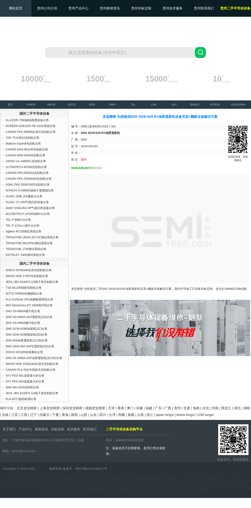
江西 (24, 415)
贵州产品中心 (78, 8)
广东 (158, 408)
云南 (140, 415)
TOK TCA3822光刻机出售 (22, 137)
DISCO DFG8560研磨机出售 (24, 352)
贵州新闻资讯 (110, 8)
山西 (84, 415)
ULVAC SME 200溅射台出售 (24, 196)
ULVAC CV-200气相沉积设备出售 (27, 202)
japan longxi (165, 415)
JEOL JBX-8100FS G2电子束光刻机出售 (32, 393)
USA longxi (205, 415)
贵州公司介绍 (47, 8)
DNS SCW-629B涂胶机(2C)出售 (26, 328)
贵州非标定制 (141, 8)
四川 (102, 415)
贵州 (177, 408)
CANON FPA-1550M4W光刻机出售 (28, 178)
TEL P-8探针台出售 (18, 219)
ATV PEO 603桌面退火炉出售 (25, 381)
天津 (111, 408)
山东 (93, 415)
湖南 (246, 408)
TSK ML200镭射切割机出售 (24, 287)
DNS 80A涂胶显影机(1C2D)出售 (27, 340)
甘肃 (186, 408)
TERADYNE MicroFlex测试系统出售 (29, 243)
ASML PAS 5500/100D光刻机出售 (28, 184)
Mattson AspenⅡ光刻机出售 (23, 143)
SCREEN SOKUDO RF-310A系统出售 (31, 126)
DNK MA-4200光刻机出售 (22, 387)
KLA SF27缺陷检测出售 (21, 399)
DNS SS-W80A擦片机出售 (23, 323)
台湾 (112, 415)
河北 (205, 408)
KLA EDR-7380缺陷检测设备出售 (27, 120)
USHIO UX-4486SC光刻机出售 (26, 161)
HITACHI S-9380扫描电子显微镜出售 (30, 190)
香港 (120, 408)
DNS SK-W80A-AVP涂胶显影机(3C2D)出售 (34, 358)
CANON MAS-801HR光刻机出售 (27, 149)
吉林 (5, 415)
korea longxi (186, 415)
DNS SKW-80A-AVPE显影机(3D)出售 (30, 346)
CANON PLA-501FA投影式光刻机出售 (30, 369)
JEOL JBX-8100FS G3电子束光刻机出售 (32, 282)
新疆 (131, 415)
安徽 (139, 408)
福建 (149, 408)
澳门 (130, 408)
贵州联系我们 (204, 8)
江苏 (14, 415)
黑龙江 (226, 408)
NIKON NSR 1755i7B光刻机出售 (27, 276)
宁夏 (55, 415)
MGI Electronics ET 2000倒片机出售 (29, 305)
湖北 (237, 408)
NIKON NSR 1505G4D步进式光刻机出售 (32, 364)
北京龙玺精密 (27, 408)
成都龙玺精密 (95, 408)
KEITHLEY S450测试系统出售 (25, 255)
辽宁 (33, 415)
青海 (65, 415)
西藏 (121, 415)
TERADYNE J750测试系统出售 (26, 249)
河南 (215, 408)
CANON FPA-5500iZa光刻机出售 (27, 172)
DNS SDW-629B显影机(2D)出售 (26, 334)
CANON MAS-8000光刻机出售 (26, 155)
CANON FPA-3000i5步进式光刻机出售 (31, 131)
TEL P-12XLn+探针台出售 (23, 225)
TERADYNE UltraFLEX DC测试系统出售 (32, 237)
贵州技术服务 (173, 8)
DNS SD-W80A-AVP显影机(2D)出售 (29, 317)
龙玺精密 (42, 468)
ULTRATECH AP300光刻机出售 (26, 167)
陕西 (74, 415)
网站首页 (15, 8)
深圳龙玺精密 (72, 408)
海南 (196, 408)
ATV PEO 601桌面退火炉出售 (25, 375)
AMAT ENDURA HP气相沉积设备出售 (30, 208)
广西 (167, 408)
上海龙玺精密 (50, 408)
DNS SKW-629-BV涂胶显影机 (120, 288)
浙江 (149, 415)
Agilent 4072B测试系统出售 (23, 231)
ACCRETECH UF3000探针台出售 (28, 214)
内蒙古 (45, 415)
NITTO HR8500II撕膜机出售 (24, 293)
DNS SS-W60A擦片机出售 (23, 311)
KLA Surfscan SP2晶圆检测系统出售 (29, 299)
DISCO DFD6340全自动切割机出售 (29, 270)
